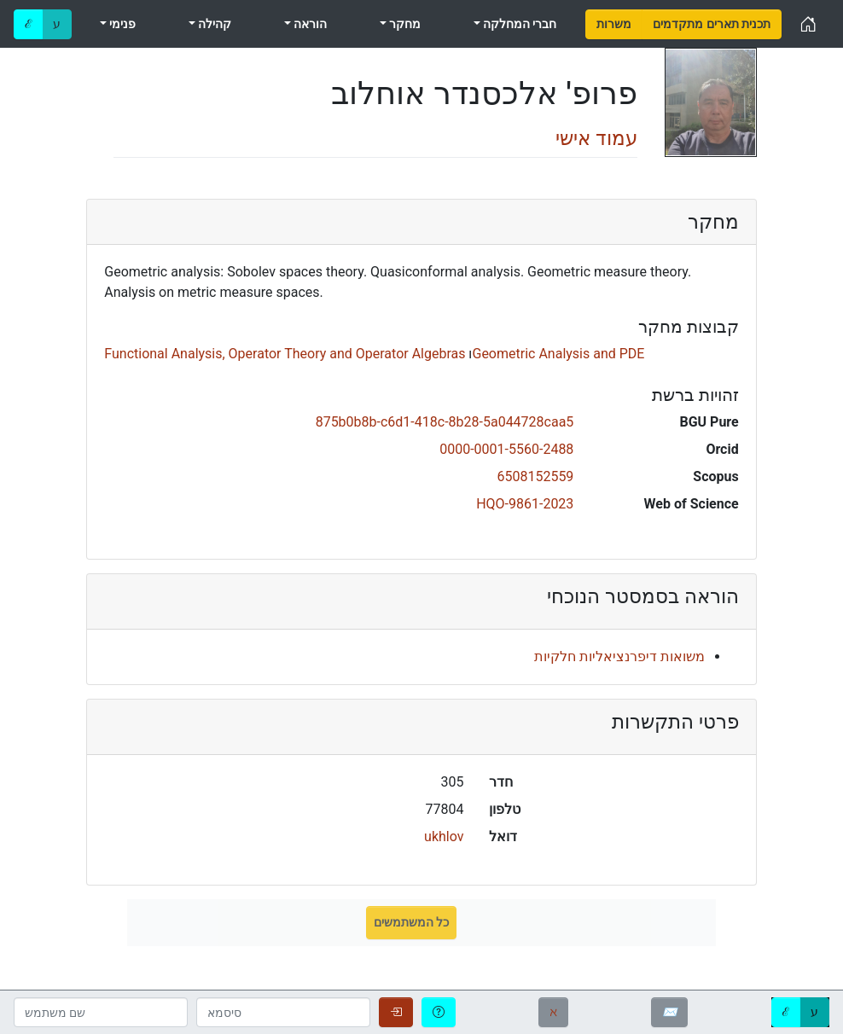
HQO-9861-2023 (524, 504)
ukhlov (443, 836)
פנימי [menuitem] (121, 24)
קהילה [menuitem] (213, 24)
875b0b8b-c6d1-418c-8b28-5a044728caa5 (445, 422)
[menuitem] (613, 24)
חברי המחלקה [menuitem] (518, 24)
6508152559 (535, 476)
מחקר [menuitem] (404, 24)
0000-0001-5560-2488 (506, 449)
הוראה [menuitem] (309, 24)
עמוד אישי (596, 138)
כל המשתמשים (411, 922)
